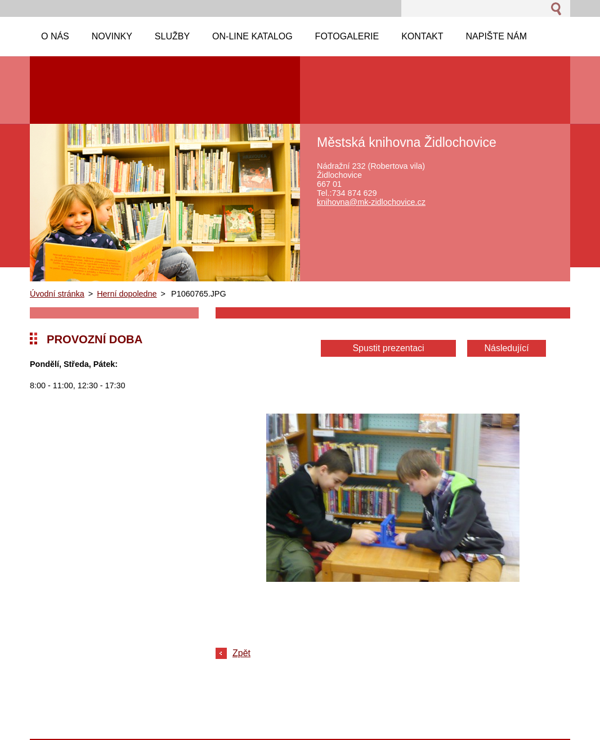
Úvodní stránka (57, 293)
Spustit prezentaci (388, 348)
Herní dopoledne (126, 293)
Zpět (241, 653)
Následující (506, 348)
